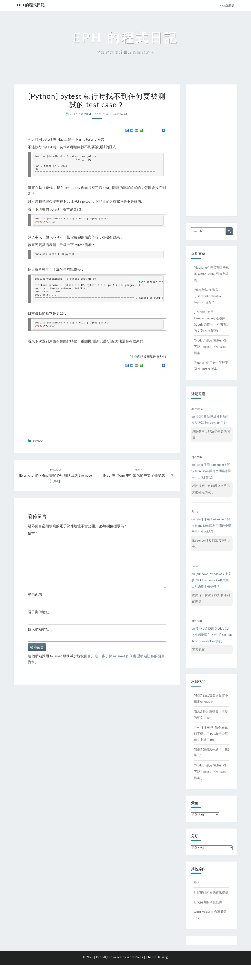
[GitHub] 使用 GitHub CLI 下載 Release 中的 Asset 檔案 (210, 346)
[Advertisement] (61, 399)
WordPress (135, 957)
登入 (197, 883)
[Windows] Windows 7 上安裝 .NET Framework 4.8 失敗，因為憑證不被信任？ (211, 580)
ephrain (99, 113)
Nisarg (163, 957)
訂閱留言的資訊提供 (208, 902)
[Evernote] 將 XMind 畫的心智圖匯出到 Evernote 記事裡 (55, 475)
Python (38, 441)
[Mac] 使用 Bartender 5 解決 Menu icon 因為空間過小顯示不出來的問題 (211, 471)
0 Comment (119, 113)
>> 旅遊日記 (227, 5)
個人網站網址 (38, 629)
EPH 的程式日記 (31, 4)
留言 (32, 533)
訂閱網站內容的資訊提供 (211, 892)
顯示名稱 (35, 594)
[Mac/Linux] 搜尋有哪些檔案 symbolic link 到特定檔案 (211, 274)
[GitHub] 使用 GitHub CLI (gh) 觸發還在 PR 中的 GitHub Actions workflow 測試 (211, 634)
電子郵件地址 (38, 612)
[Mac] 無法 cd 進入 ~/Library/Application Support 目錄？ (208, 296)
